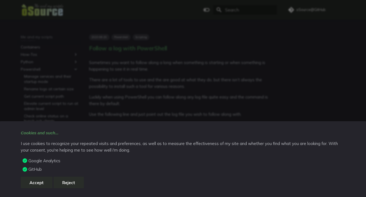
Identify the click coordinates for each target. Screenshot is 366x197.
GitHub (35, 169)
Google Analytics (44, 160)
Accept (36, 182)
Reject (68, 182)
